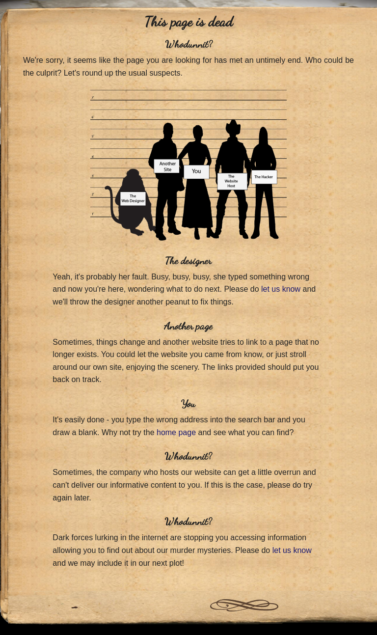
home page (176, 432)
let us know (280, 289)
